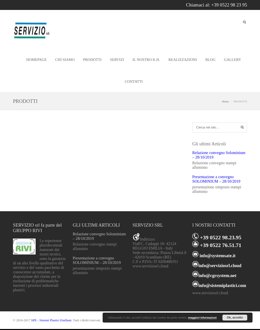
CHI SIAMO (65, 60)
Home (225, 101)
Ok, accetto (235, 317)
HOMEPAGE (36, 60)
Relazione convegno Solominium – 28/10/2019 (218, 155)
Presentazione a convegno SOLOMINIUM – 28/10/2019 (216, 179)
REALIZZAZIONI (182, 60)
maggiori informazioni (202, 317)
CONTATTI (134, 81)
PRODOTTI (92, 60)
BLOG (210, 60)
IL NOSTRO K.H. (146, 60)
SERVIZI (117, 60)
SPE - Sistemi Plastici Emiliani (51, 320)
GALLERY (232, 60)
